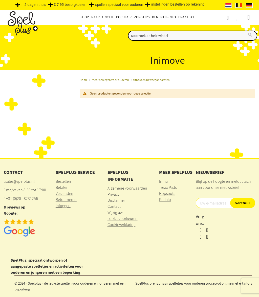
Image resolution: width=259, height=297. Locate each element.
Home (84, 80)
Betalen (62, 187)
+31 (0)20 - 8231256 (22, 198)
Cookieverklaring (121, 224)
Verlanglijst (242, 17)
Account (232, 17)
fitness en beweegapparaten (151, 80)
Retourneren (66, 199)
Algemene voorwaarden (127, 188)
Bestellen (63, 181)
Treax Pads (168, 187)
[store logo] (22, 23)
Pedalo (165, 199)
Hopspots (167, 193)
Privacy (113, 194)
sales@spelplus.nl (20, 181)
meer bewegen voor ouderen (110, 80)
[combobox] (192, 36)
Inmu (163, 181)
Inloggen (63, 205)
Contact (114, 206)
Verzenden (64, 193)
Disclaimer (116, 200)
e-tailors (245, 283)
